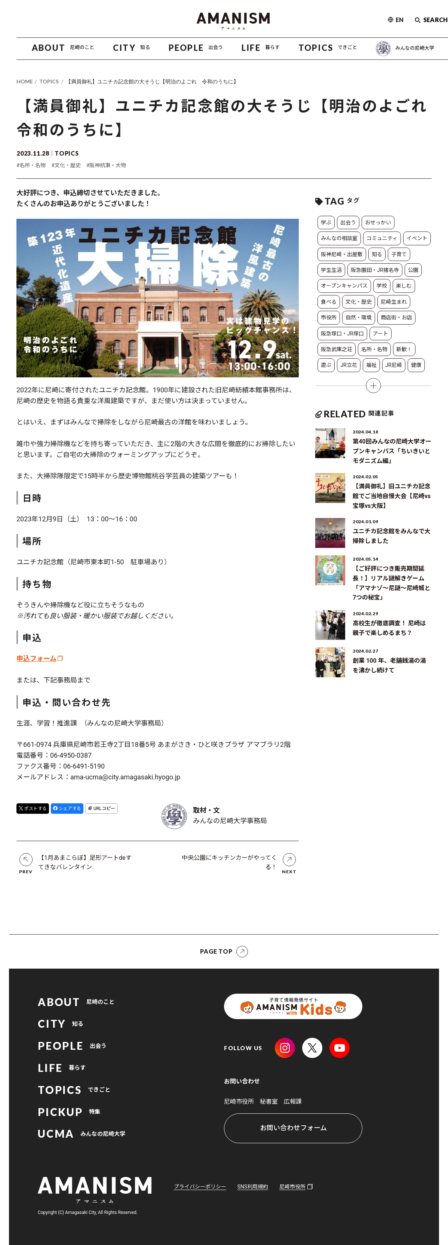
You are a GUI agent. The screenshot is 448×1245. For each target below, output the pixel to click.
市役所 (329, 318)
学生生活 (331, 270)
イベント (416, 238)
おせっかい (378, 223)
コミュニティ (382, 238)
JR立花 (348, 365)
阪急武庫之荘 (336, 349)
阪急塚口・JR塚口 (342, 334)
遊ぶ (326, 365)
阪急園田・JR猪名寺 (375, 270)
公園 (413, 270)
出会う (348, 223)
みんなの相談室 (339, 238)
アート (380, 334)
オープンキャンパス (344, 286)
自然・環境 (359, 318)
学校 (382, 286)
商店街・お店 (396, 318)
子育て (399, 254)
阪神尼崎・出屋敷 (342, 254)
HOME (24, 81)
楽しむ (404, 286)
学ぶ (326, 223)
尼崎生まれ (394, 302)
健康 (416, 365)
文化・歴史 (359, 302)
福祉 (371, 365)
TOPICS (49, 81)
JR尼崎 (394, 365)
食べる (329, 302)
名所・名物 (374, 349)
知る (377, 254)
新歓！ (404, 349)
